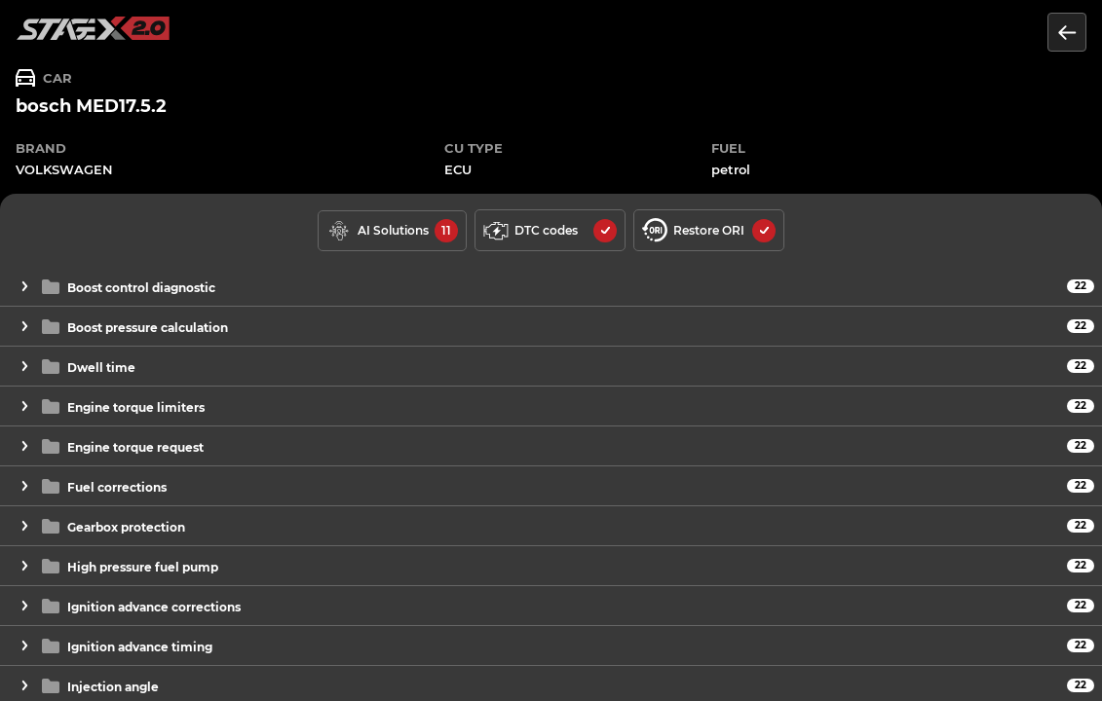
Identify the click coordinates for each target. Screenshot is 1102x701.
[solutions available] (392, 230)
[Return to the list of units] (1066, 32)
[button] (551, 287)
